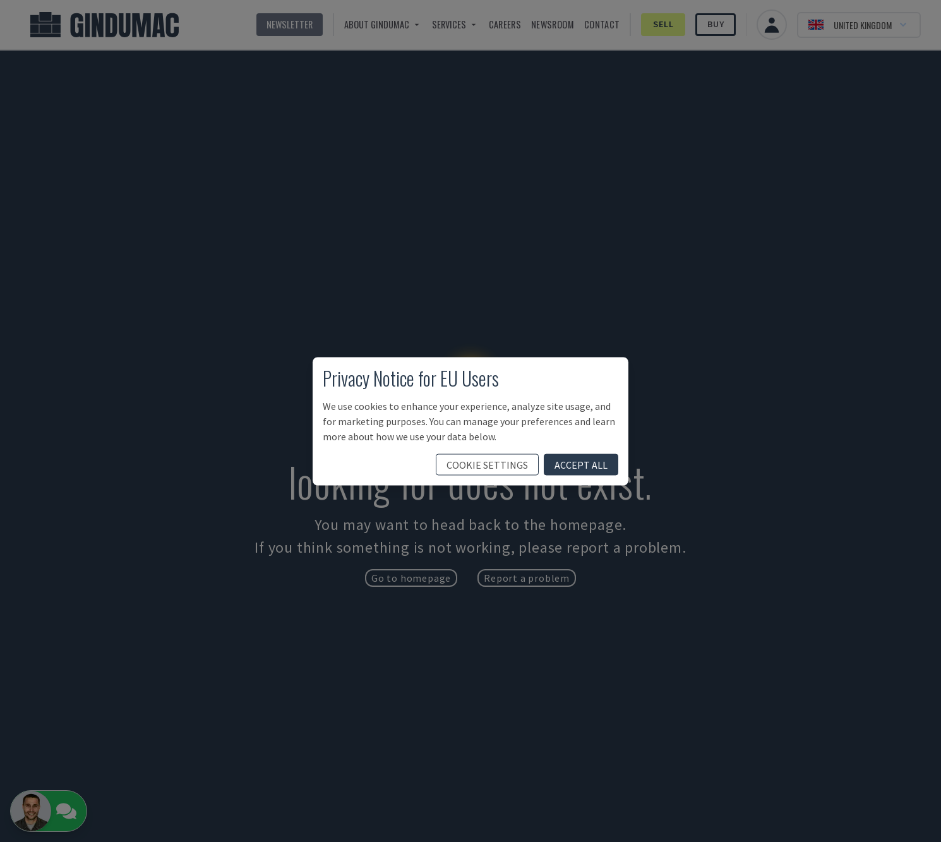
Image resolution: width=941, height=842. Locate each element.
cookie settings (487, 464)
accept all (581, 464)
